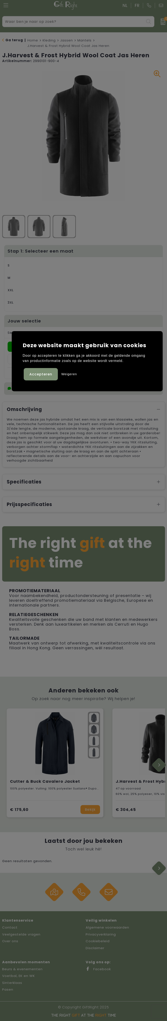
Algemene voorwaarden (107, 927)
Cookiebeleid (98, 941)
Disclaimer (95, 948)
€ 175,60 (19, 809)
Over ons (10, 941)
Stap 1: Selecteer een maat (40, 251)
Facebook (98, 969)
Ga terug (14, 40)
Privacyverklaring (101, 934)
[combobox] (73, 21)
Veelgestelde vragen (21, 934)
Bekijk (90, 809)
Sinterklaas (12, 982)
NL (125, 5)
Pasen (7, 989)
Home (32, 40)
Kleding (49, 40)
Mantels (84, 40)
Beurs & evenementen (22, 969)
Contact (10, 927)
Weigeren (69, 374)
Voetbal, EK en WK (18, 975)
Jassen (66, 40)
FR (137, 5)
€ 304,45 (126, 809)
